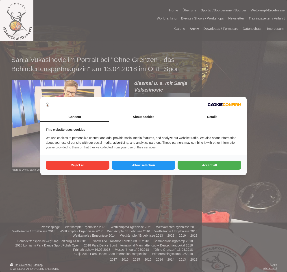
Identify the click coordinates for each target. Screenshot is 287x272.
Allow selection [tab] (143, 165)
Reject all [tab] (77, 165)
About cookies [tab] (143, 117)
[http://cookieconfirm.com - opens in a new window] (224, 104)
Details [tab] (212, 117)
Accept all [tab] (209, 165)
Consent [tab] (74, 117)
